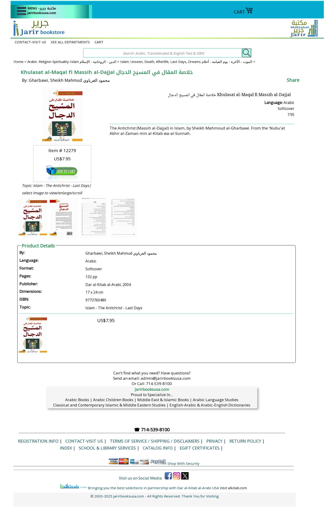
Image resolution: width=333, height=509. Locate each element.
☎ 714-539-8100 (151, 430)
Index (66, 448)
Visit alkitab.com (233, 487)
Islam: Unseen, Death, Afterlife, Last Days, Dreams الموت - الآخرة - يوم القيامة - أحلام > (187, 61)
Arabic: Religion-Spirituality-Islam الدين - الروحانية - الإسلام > (73, 61)
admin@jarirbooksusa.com (165, 378)
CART (243, 12)
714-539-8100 (159, 383)
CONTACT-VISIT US (30, 42)
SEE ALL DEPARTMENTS (70, 42)
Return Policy (245, 441)
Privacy (214, 441)
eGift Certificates (199, 448)
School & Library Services (107, 448)
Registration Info (38, 441)
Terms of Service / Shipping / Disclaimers (154, 441)
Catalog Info (158, 448)
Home (18, 61)
